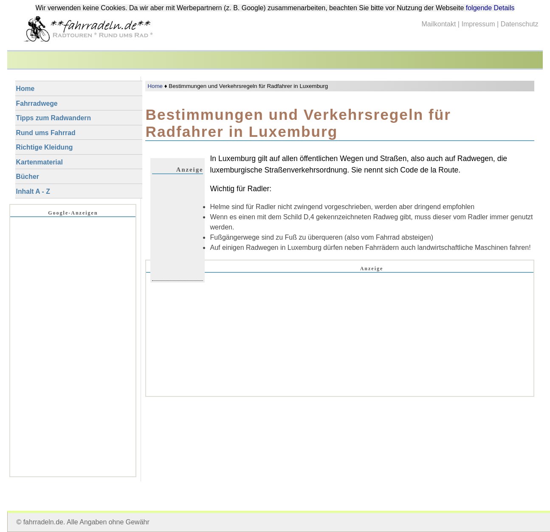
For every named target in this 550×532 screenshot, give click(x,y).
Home (155, 86)
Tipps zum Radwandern (53, 118)
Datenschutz (520, 24)
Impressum (478, 24)
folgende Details (490, 7)
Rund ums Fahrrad (46, 132)
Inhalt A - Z (33, 191)
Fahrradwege (37, 103)
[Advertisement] (340, 347)
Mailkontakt (438, 24)
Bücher (27, 176)
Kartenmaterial (39, 162)
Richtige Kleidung (44, 147)
